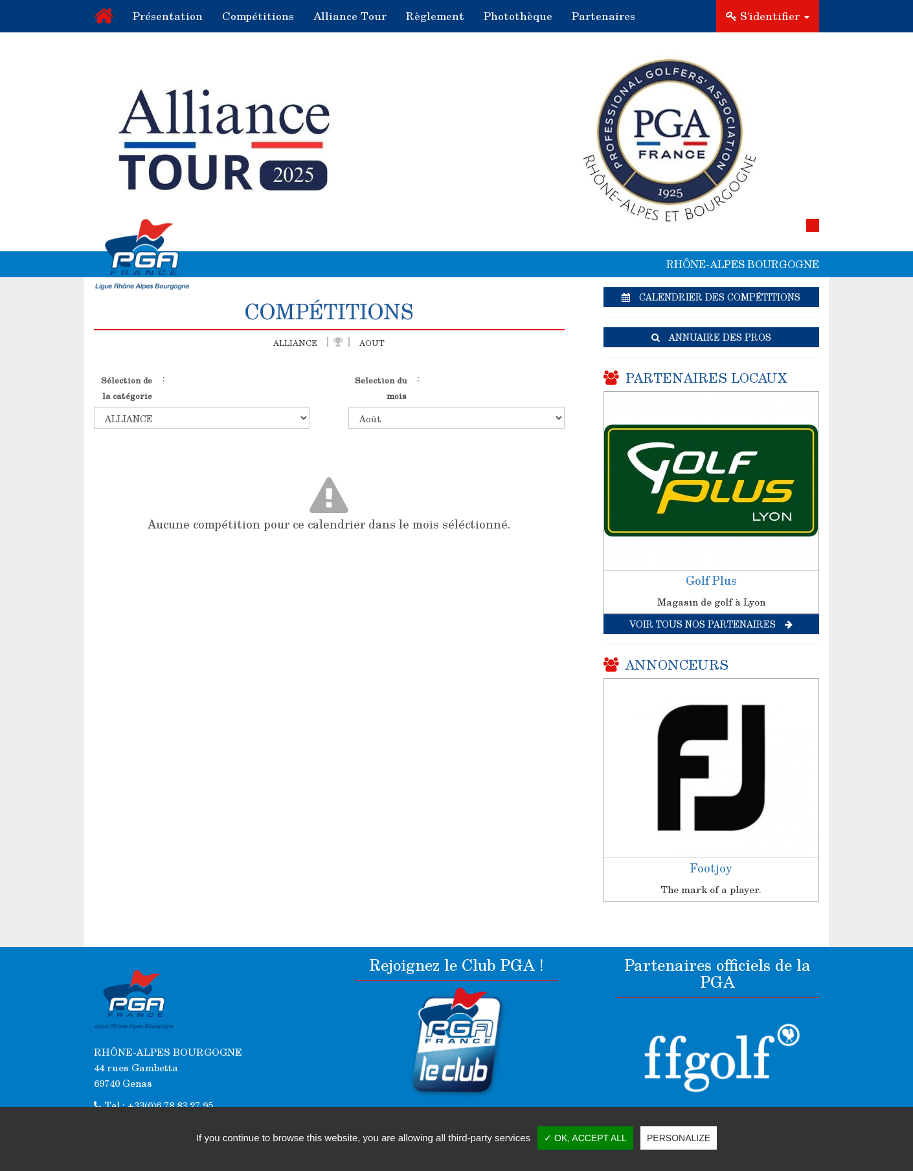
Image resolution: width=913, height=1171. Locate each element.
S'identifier (767, 16)
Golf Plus (711, 580)
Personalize (678, 1138)
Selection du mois (381, 388)
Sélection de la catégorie (126, 388)
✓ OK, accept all (585, 1138)
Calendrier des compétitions (711, 297)
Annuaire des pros (711, 337)
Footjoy (711, 867)
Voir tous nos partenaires (711, 624)
